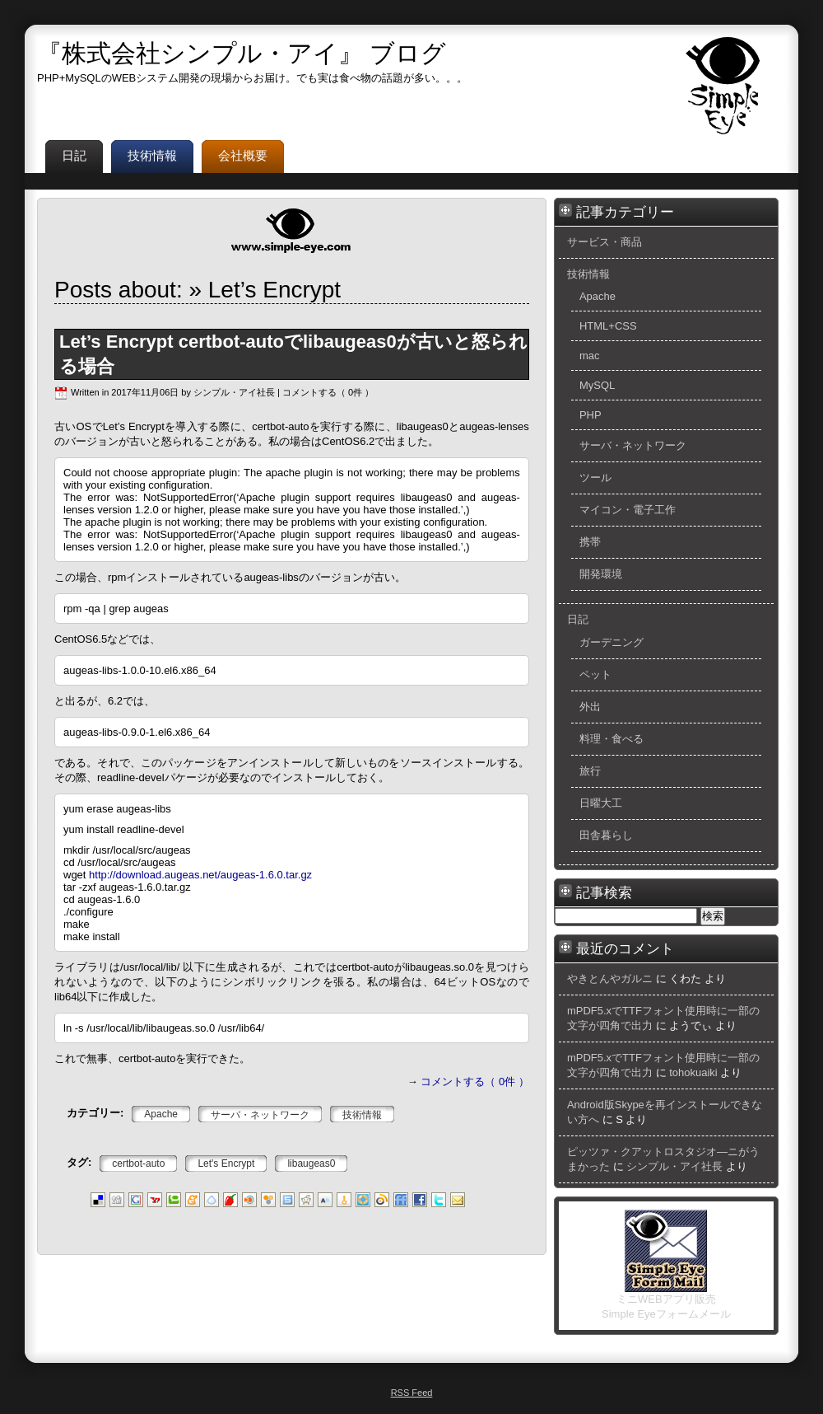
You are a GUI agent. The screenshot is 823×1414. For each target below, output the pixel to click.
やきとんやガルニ (610, 978)
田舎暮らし (606, 835)
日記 (577, 619)
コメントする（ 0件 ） (328, 392)
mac (589, 355)
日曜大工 (600, 803)
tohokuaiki (693, 1072)
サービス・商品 (604, 242)
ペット (595, 674)
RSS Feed (412, 1393)
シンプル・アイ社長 (674, 1166)
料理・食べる (611, 739)
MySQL (597, 385)
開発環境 (600, 574)
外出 (590, 706)
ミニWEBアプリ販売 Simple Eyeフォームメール (666, 1301)
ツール (595, 477)
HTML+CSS (608, 326)
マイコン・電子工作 (627, 509)
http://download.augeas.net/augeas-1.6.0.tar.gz (200, 875)
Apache (597, 296)
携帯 (590, 542)
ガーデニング (611, 642)
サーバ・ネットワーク (632, 445)
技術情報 (588, 274)
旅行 (590, 771)
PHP (590, 415)
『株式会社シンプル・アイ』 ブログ (241, 53)
